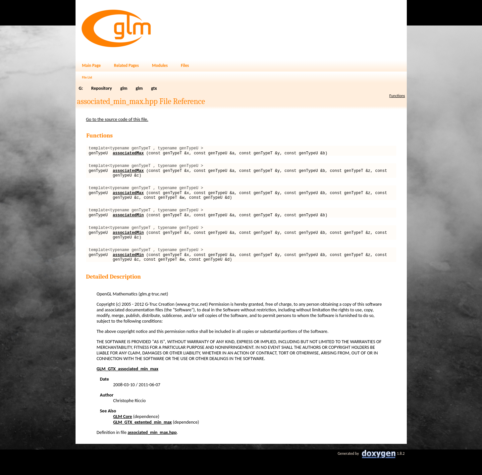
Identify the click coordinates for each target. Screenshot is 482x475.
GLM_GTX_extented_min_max (142, 438)
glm (123, 88)
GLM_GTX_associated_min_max (127, 385)
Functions (397, 95)
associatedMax (128, 155)
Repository (101, 88)
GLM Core (122, 432)
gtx (154, 88)
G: (81, 88)
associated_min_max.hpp (152, 448)
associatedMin (128, 225)
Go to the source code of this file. (117, 119)
